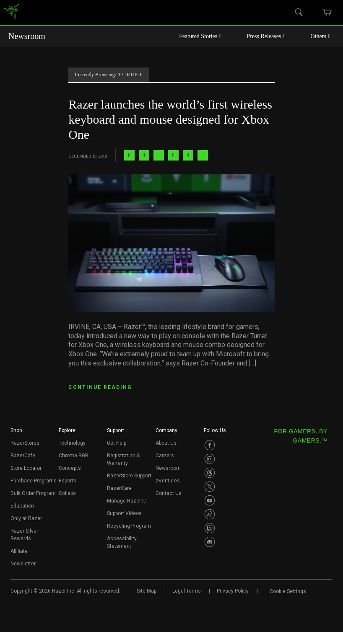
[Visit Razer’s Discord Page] (210, 542)
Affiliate (19, 551)
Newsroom (26, 36)
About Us (166, 443)
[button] (16, 433)
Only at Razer (26, 518)
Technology (72, 443)
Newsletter (23, 564)
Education (22, 506)
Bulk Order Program (33, 493)
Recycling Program (129, 526)
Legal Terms (186, 591)
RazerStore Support (129, 476)
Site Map (146, 591)
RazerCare (119, 488)
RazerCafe (22, 455)
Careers (165, 455)
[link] (11, 12)
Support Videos (124, 513)
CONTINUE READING (100, 387)
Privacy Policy (233, 591)
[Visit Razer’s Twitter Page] (210, 486)
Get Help (116, 443)
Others (320, 36)
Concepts (70, 468)
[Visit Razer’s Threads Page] (210, 473)
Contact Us (169, 493)
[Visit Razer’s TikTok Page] (210, 514)
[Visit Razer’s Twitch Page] (210, 528)
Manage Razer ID (127, 501)
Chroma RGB (73, 455)
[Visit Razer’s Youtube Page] (210, 500)
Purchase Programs (33, 481)
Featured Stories (200, 36)
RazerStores (24, 443)
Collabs (67, 493)
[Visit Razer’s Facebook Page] (210, 445)
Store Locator (26, 468)
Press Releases (266, 36)
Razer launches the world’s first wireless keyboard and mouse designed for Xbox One (170, 119)
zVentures (168, 481)
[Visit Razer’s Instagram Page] (210, 459)
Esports (67, 481)
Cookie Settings (288, 591)
